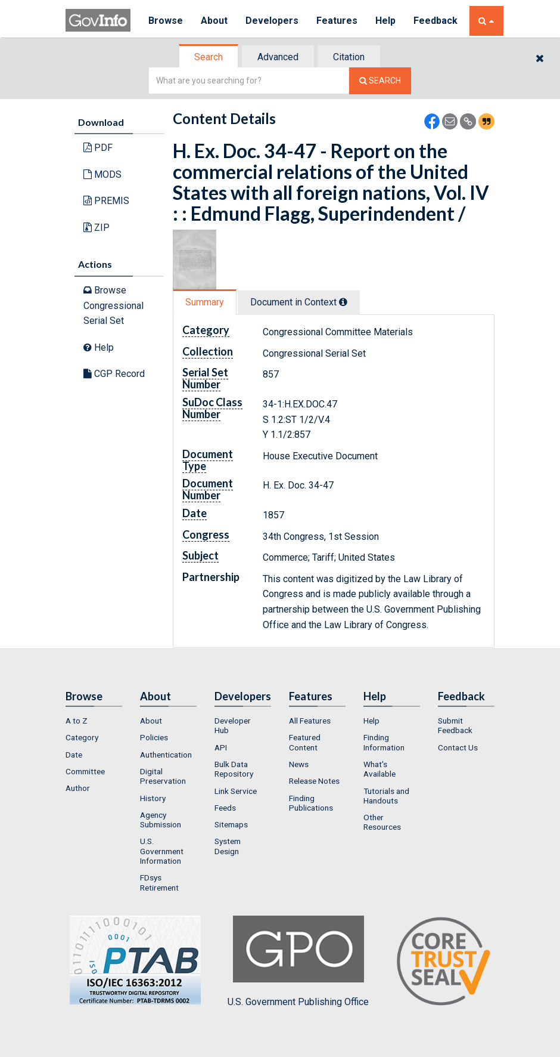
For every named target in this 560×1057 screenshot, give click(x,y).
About (214, 20)
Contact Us (458, 747)
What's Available (379, 768)
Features (336, 20)
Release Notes (314, 781)
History (153, 798)
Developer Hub (232, 725)
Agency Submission (160, 819)
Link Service (235, 791)
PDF (98, 147)
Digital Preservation (163, 776)
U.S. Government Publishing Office (298, 961)
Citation (349, 57)
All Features (310, 720)
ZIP (96, 227)
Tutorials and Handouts (386, 795)
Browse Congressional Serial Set (113, 305)
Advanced (277, 57)
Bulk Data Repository (233, 768)
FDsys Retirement (159, 882)
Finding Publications (311, 802)
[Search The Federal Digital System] (380, 80)
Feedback (435, 20)
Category (82, 737)
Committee (85, 771)
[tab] (209, 57)
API (220, 747)
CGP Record (114, 373)
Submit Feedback (455, 725)
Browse (165, 20)
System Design (227, 845)
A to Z (77, 720)
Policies (154, 737)
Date (74, 754)
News (299, 764)
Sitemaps (231, 824)
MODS (102, 174)
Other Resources (382, 822)
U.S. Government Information (161, 851)
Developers (271, 20)
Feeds (225, 807)
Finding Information (384, 742)
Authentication (166, 754)
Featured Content (305, 742)
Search (208, 57)
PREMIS (106, 200)
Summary (204, 302)
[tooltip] (343, 302)
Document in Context (298, 302)
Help (385, 20)
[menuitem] (94, 720)
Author (78, 788)
